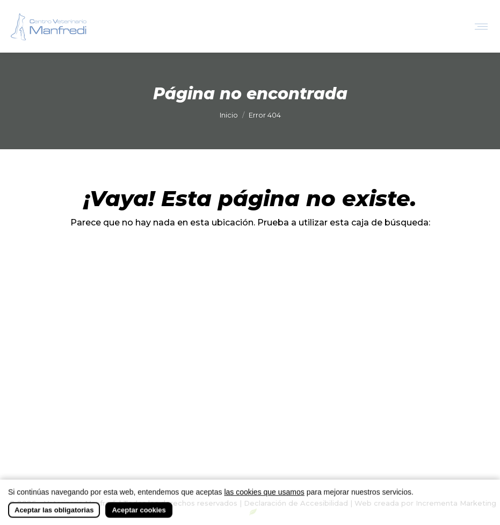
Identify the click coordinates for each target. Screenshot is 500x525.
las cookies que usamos (264, 498)
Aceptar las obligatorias (54, 517)
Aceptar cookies (138, 517)
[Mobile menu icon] (481, 26)
